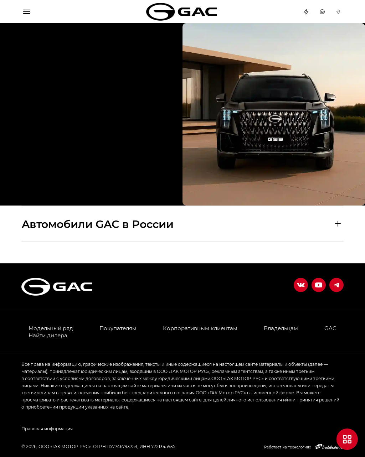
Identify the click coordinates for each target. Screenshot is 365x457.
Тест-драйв (322, 11)
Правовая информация (47, 428)
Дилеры (338, 11)
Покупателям (118, 328)
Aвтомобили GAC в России (98, 224)
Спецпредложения (306, 11)
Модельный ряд (51, 328)
